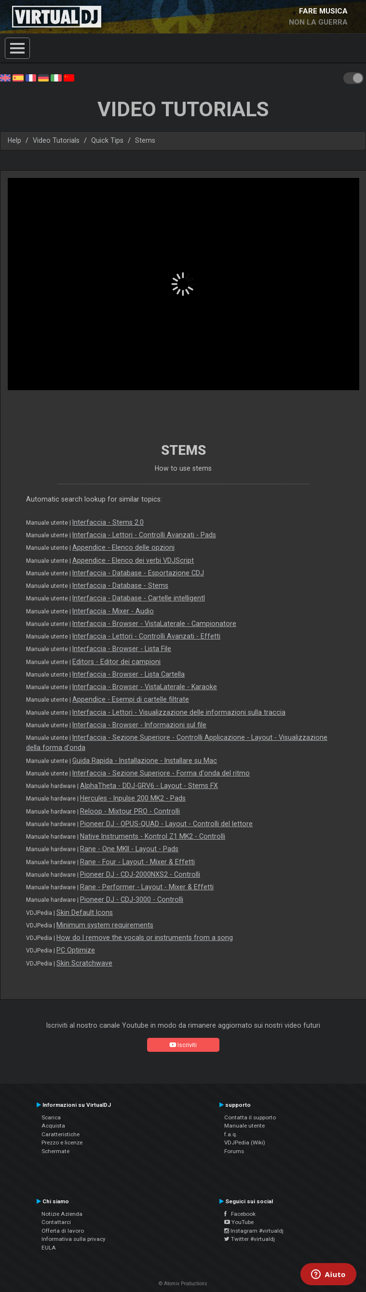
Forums (234, 1151)
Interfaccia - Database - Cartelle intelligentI (138, 598)
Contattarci (56, 1222)
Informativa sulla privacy (73, 1239)
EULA (48, 1247)
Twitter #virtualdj (249, 1239)
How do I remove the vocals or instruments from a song (144, 937)
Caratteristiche (60, 1134)
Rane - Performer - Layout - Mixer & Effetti (147, 887)
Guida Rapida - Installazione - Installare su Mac (144, 760)
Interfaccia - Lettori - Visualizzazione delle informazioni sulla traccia (178, 712)
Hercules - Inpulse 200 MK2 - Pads (133, 798)
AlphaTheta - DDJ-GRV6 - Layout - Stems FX (149, 785)
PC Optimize (75, 950)
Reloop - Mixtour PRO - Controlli (130, 811)
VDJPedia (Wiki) (244, 1142)
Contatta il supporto (250, 1117)
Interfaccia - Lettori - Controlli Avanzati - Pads (144, 535)
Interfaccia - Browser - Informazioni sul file (139, 725)
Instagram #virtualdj (254, 1230)
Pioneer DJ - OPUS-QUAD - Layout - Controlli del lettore (166, 824)
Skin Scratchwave (84, 963)
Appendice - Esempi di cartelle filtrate (130, 699)
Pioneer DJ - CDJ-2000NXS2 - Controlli (140, 874)
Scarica (51, 1117)
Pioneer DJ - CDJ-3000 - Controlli (131, 899)
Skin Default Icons (84, 912)
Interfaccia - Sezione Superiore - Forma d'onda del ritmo (161, 773)
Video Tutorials (56, 140)
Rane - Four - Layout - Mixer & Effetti (137, 862)
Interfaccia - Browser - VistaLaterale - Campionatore (154, 623)
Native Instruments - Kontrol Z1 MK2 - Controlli (152, 836)
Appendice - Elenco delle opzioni (123, 547)
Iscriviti (183, 1044)
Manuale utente (244, 1125)
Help (14, 140)
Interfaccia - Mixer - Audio (113, 611)
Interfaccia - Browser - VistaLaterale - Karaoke (144, 687)
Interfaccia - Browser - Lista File (121, 649)
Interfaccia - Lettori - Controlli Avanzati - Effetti (146, 636)
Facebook (240, 1213)
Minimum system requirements (104, 925)
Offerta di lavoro (62, 1230)
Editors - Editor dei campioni (116, 662)
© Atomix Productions (183, 1283)
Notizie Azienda (61, 1213)
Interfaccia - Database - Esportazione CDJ (138, 573)
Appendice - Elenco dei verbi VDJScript (133, 560)
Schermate (55, 1151)
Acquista (53, 1125)
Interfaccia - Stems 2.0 (108, 522)
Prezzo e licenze (61, 1142)
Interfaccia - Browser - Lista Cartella (128, 674)
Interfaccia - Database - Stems (120, 585)
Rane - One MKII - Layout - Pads (129, 849)
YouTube (239, 1222)
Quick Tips (107, 140)
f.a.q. (230, 1134)
